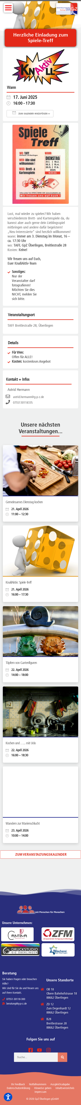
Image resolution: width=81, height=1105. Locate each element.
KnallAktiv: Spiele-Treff (18, 582)
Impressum (40, 1092)
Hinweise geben (42, 1088)
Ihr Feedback (18, 1084)
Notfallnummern (37, 1084)
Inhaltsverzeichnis (65, 1088)
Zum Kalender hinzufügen (30, 113)
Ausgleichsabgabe (60, 1084)
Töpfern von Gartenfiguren (21, 663)
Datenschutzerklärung (18, 1088)
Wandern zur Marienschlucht (23, 823)
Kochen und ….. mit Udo (21, 743)
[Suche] (62, 1057)
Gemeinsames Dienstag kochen (24, 502)
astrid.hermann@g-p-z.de (25, 397)
